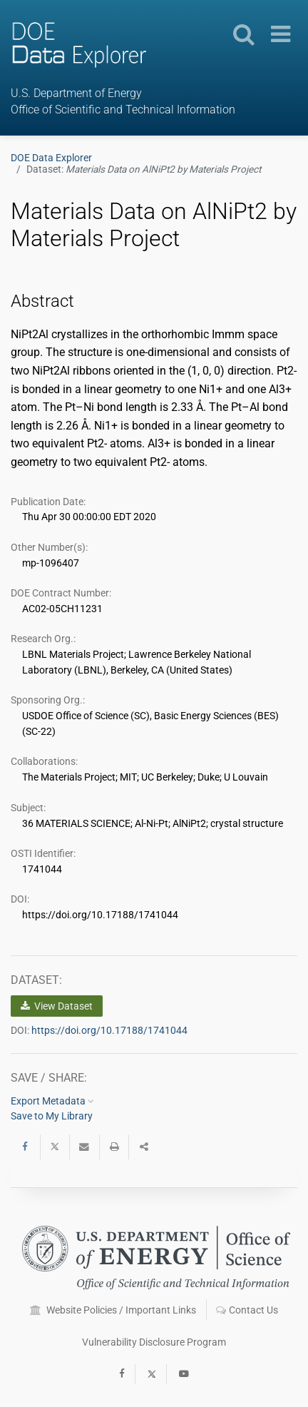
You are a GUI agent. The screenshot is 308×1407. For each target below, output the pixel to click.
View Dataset (57, 1006)
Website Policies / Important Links (113, 1310)
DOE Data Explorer (51, 157)
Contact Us (247, 1310)
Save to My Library (52, 1116)
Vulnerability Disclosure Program (154, 1342)
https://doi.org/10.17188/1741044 (109, 1030)
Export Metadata (52, 1101)
